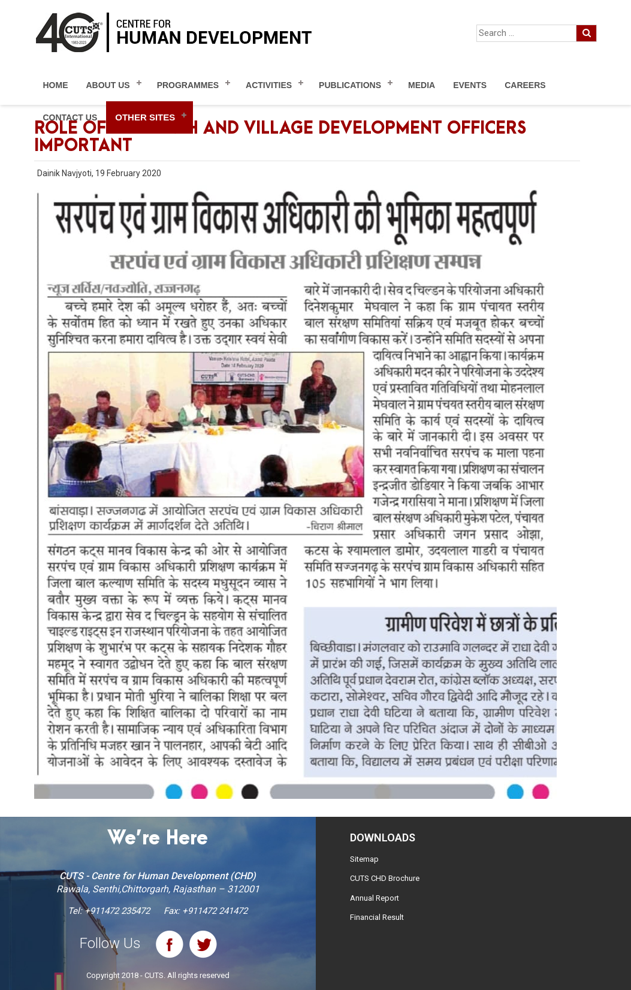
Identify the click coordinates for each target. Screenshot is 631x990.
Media (421, 85)
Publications (350, 85)
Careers (525, 85)
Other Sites (145, 117)
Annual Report (374, 898)
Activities (269, 85)
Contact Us (70, 117)
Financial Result (377, 917)
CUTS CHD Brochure (384, 878)
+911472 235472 (117, 911)
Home (55, 85)
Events (470, 85)
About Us (108, 85)
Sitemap (364, 859)
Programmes (188, 85)
